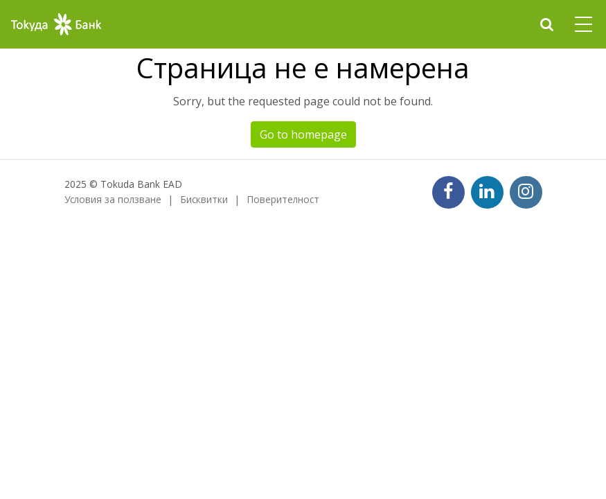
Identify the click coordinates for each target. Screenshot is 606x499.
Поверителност (283, 199)
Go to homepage (303, 134)
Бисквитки (204, 199)
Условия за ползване (112, 199)
